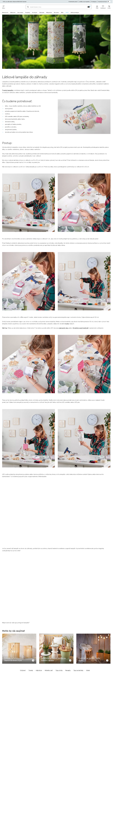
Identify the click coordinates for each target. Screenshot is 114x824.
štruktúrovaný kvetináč (80, 328)
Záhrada (41, 12)
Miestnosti (5, 12)
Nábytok (12, 12)
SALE (67, 12)
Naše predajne (75, 12)
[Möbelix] (15, 6)
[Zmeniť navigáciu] (3, 6)
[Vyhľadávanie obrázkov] (88, 7)
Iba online (20, 12)
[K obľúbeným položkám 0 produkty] (103, 6)
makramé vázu (63, 328)
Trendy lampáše (7, 90)
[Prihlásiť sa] (97, 6)
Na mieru (56, 12)
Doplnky (27, 12)
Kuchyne (34, 12)
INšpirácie (49, 12)
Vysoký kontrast (104, 1)
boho (67, 324)
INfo (62, 12)
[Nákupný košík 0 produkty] (109, 6)
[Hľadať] (28, 7)
